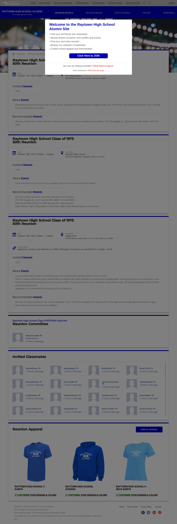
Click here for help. (96, 70)
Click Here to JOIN (88, 55)
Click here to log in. (103, 66)
